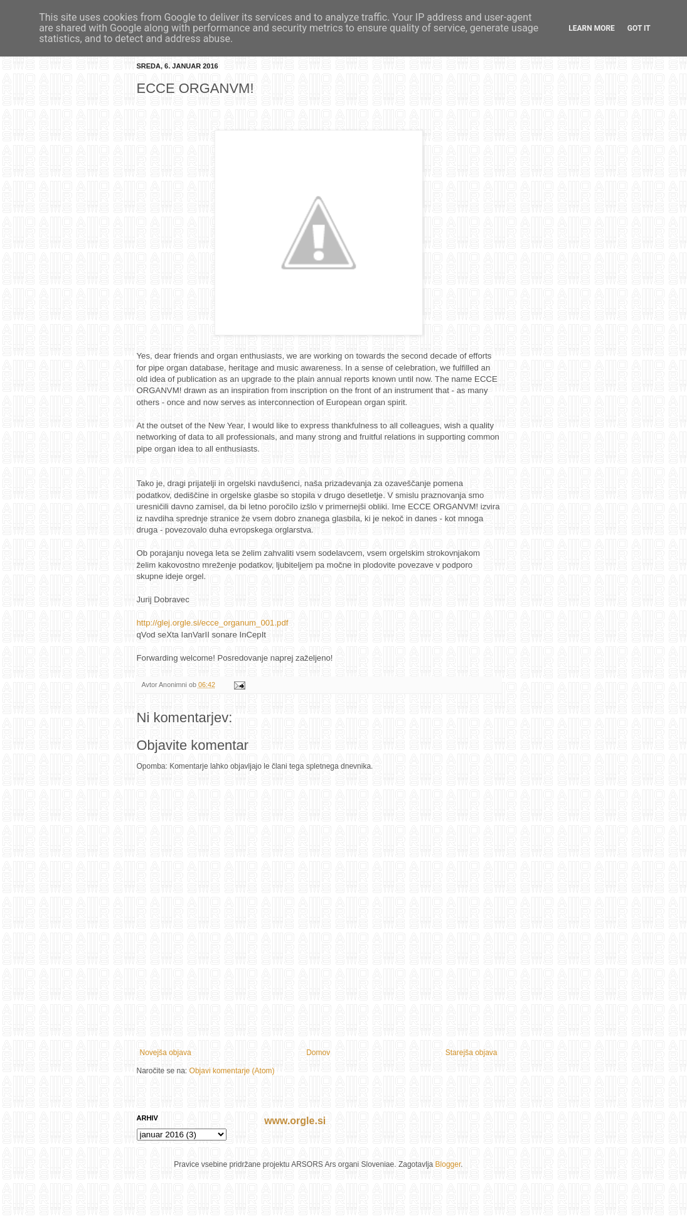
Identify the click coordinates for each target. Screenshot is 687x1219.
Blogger (448, 1164)
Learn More (591, 28)
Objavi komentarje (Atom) (232, 1070)
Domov (318, 1052)
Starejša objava (471, 1052)
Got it (639, 28)
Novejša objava (165, 1052)
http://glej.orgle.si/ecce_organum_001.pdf (213, 622)
